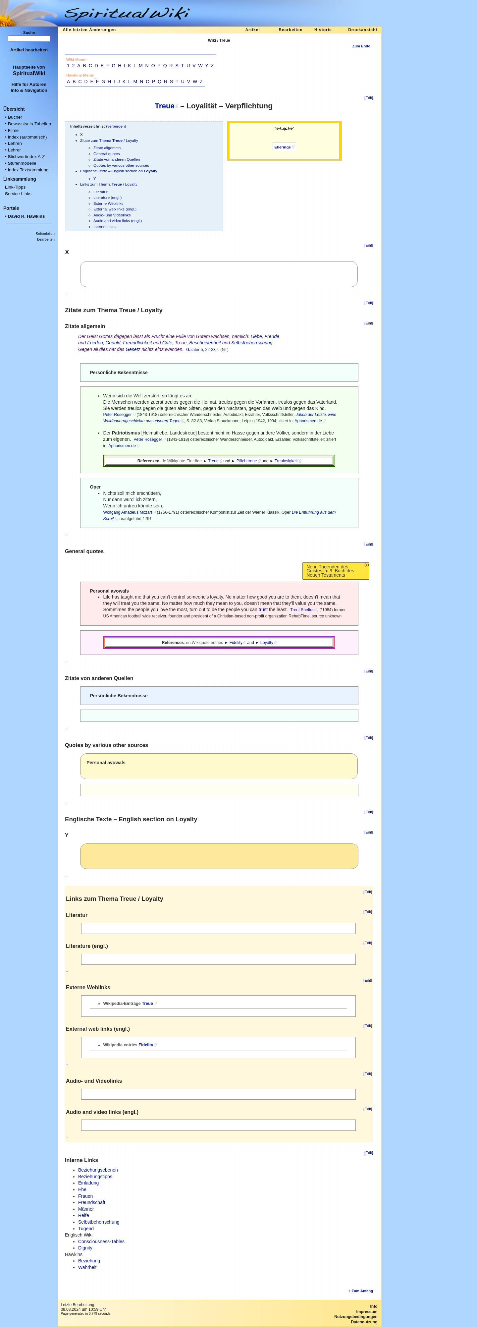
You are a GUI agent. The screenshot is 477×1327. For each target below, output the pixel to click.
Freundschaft (91, 1202)
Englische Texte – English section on (118, 171)
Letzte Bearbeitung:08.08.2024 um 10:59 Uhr (83, 1307)
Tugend (86, 1228)
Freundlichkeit (137, 342)
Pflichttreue (247, 461)
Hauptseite (24, 67)
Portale (11, 208)
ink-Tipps (15, 187)
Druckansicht (362, 30)
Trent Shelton (302, 609)
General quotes (106, 153)
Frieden (95, 342)
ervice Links (18, 193)
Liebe (256, 336)
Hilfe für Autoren (29, 84)
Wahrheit (87, 1267)
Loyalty (266, 642)
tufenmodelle (22, 163)
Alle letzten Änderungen (89, 30)
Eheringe (282, 147)
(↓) (366, 565)
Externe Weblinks (108, 203)
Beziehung (89, 1260)
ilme (13, 130)
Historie (323, 30)
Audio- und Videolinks (112, 215)
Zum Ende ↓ (362, 46)
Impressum (366, 1311)
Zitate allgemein (107, 147)
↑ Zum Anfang (361, 1291)
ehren (15, 143)
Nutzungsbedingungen (355, 1316)
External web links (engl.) (114, 209)
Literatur (100, 192)
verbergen (116, 126)
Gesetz (133, 349)
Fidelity (236, 642)
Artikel (252, 30)
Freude (272, 336)
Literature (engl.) (107, 197)
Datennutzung (364, 1322)
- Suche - (29, 32)
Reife (83, 1215)
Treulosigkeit (286, 461)
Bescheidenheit (205, 342)
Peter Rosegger (117, 414)
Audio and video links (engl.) (117, 220)
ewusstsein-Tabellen (29, 123)
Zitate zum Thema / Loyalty (109, 140)
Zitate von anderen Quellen (116, 159)
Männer (86, 1209)
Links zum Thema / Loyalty (108, 184)
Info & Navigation (29, 90)
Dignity (85, 1247)
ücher (15, 117)
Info (374, 1306)
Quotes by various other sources (121, 165)
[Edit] (368, 98)
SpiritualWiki (29, 73)
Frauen (85, 1196)
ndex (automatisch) (27, 137)
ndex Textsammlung (28, 169)
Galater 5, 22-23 (201, 349)
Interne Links (104, 226)
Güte (167, 342)
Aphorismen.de (308, 421)
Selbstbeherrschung (252, 342)
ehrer (14, 149)
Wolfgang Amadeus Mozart (127, 512)
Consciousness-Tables (101, 1241)
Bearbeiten (290, 30)
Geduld (112, 342)
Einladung (88, 1182)
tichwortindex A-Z (26, 156)
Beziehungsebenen (98, 1170)
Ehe (82, 1189)
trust (263, 609)
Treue (165, 106)
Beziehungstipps (95, 1176)
